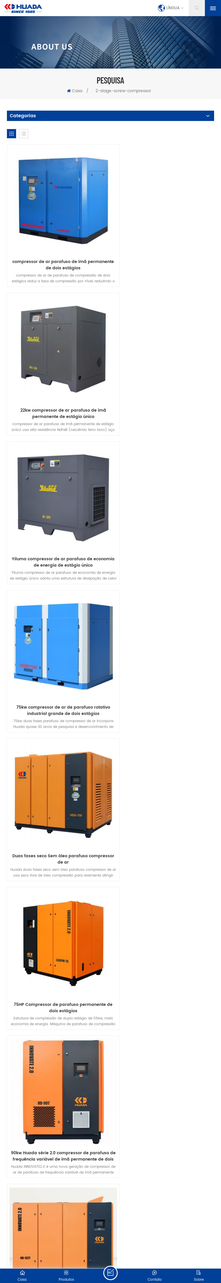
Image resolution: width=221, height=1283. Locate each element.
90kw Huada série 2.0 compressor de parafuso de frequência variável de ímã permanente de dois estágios (57, 662)
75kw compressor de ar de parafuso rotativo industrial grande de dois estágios (164, 389)
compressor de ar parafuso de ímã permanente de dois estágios (57, 253)
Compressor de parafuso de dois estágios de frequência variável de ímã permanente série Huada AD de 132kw (163, 936)
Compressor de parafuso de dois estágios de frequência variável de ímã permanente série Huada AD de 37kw (163, 799)
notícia (147, 999)
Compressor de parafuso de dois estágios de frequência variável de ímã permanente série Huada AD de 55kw (57, 936)
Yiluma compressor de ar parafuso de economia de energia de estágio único (57, 389)
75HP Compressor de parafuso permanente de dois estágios (164, 526)
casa (24, 999)
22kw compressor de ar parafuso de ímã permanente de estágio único (164, 253)
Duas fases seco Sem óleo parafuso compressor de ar (57, 526)
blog (171, 999)
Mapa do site (105, 1258)
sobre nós (81, 999)
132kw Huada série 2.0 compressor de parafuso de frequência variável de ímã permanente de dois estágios (164, 662)
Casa (74, 91)
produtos (50, 999)
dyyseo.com (144, 1252)
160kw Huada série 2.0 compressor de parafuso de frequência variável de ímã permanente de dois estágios (57, 799)
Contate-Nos (116, 999)
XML (124, 1258)
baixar (195, 999)
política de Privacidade (110, 1007)
